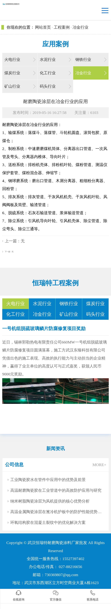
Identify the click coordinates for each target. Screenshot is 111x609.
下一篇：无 (9, 252)
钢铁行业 (83, 59)
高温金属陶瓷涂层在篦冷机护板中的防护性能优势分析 (57, 512)
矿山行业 (12, 86)
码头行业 (48, 86)
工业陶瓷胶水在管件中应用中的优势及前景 (48, 479)
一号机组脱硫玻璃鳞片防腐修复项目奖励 (43, 328)
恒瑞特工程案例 (55, 283)
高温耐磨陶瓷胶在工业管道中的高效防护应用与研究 (55, 490)
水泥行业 (48, 59)
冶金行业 (80, 27)
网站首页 (43, 27)
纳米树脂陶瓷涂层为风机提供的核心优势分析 (50, 501)
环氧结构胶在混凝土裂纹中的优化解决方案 (48, 522)
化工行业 (48, 73)
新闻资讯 (55, 448)
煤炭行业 (12, 73)
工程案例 (62, 27)
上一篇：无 (15, 241)
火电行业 (12, 59)
